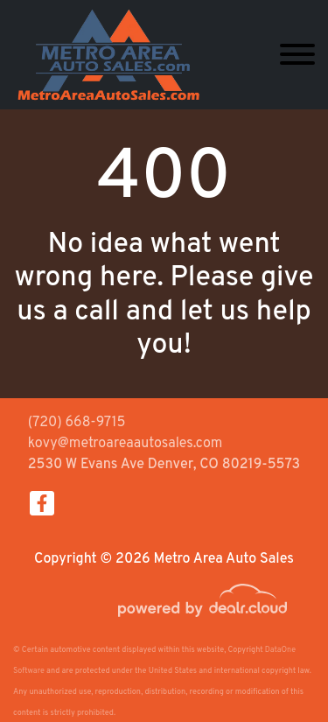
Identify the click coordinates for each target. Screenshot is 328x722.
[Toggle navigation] (297, 54)
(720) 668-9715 (77, 422)
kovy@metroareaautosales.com (125, 443)
